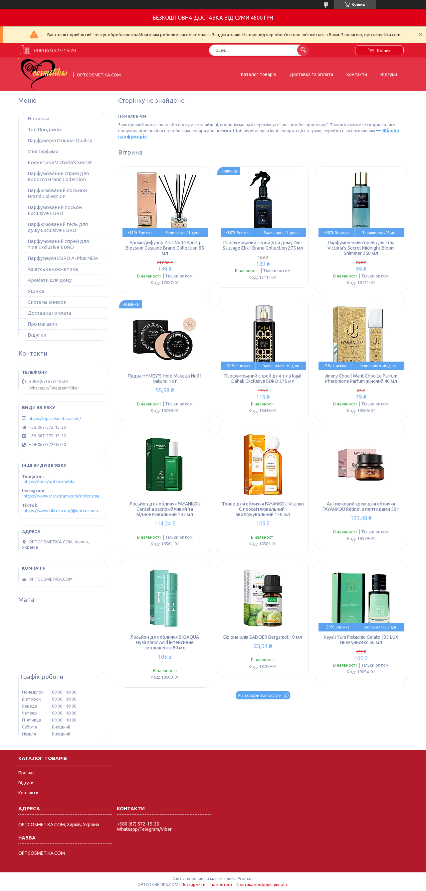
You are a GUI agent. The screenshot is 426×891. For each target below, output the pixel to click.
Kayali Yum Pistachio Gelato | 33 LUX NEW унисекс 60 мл (361, 639)
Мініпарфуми (43, 151)
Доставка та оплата (311, 74)
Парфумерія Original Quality (60, 140)
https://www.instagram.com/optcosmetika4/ (64, 496)
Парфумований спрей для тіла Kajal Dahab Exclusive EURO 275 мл (263, 378)
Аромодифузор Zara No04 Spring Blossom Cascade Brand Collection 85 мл (164, 248)
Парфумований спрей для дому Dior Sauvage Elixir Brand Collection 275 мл (263, 245)
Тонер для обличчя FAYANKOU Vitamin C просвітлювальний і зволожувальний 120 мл (263, 509)
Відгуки (388, 74)
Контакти (356, 74)
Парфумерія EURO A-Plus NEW (63, 258)
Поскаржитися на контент (207, 884)
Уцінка (36, 291)
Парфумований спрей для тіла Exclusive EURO (58, 244)
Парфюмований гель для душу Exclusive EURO (58, 227)
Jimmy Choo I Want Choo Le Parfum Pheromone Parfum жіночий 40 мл (361, 378)
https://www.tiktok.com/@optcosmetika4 (64, 510)
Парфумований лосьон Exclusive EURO (55, 210)
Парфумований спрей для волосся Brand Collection (58, 176)
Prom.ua (246, 878)
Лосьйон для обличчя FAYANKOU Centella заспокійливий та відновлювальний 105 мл (164, 509)
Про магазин (42, 324)
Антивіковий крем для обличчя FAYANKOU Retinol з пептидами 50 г (360, 506)
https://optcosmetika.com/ (55, 418)
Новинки (38, 118)
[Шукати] (303, 50)
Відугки (37, 335)
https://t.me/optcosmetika (50, 481)
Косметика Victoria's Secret (60, 162)
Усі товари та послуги (260, 695)
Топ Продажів (44, 129)
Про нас (26, 772)
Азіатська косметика (53, 269)
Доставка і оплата (49, 313)
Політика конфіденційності (262, 884)
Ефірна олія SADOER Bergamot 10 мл (262, 637)
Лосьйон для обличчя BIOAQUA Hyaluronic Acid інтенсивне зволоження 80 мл (164, 642)
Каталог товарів (258, 74)
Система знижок (47, 302)
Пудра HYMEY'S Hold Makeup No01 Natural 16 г (165, 378)
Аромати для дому (50, 280)
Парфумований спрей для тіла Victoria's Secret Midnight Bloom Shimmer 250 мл (361, 248)
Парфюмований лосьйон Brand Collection (57, 193)
